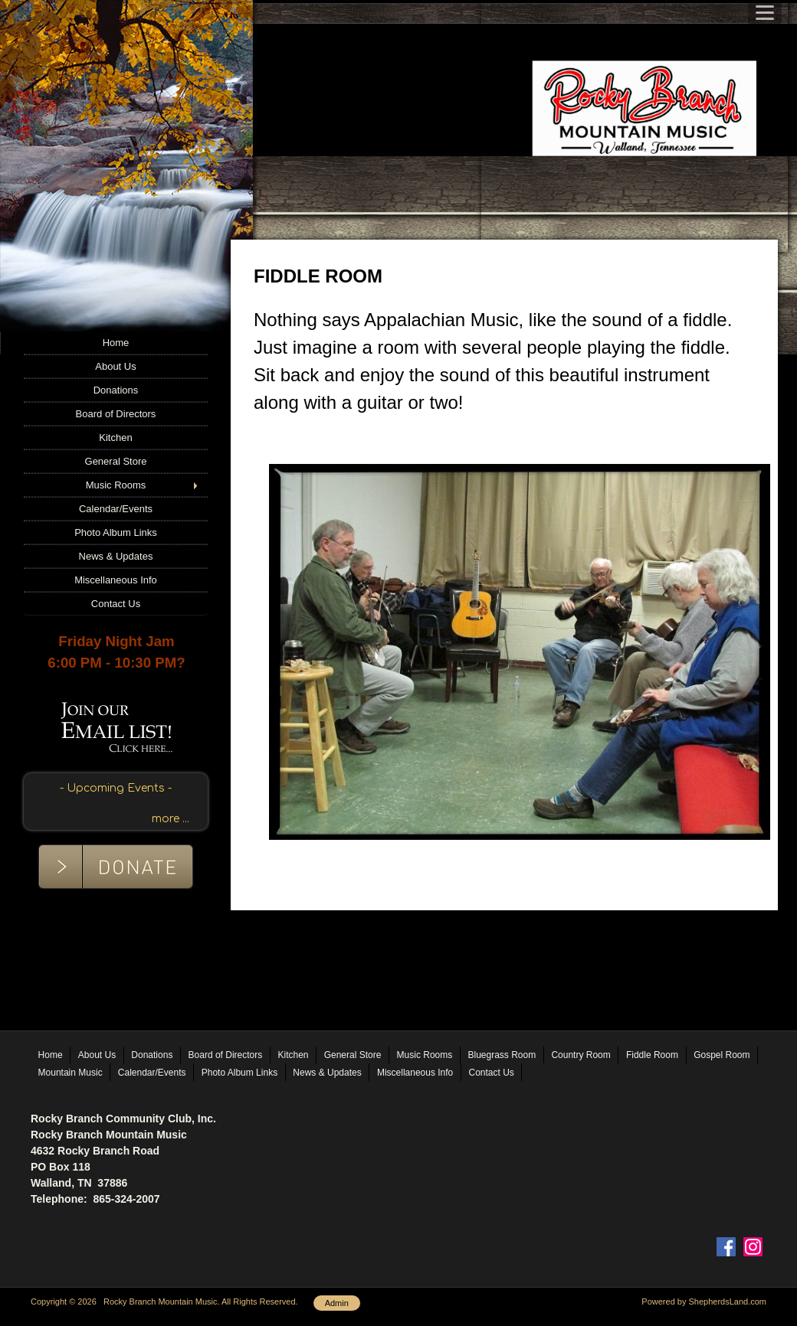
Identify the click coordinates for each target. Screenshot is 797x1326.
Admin (337, 1303)
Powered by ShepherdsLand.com (703, 1301)
